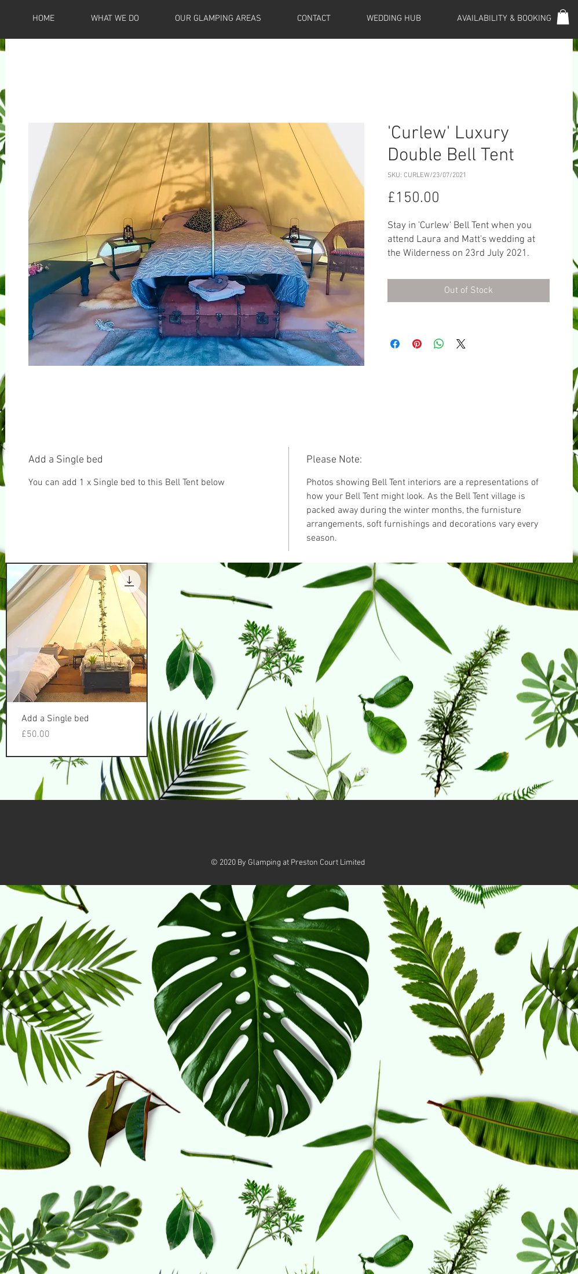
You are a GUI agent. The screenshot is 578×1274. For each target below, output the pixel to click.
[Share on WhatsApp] (439, 344)
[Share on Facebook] (395, 344)
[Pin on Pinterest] (417, 344)
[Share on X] (461, 344)
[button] (563, 16)
